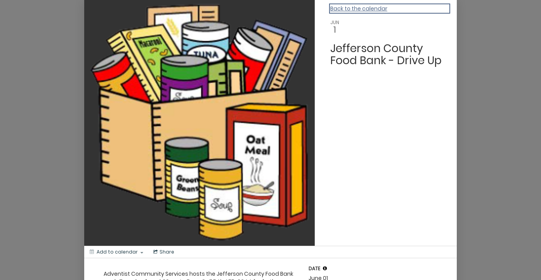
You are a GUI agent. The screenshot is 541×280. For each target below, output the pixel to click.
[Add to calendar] (116, 252)
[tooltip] (325, 268)
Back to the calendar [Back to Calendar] (358, 8)
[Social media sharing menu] (163, 252)
